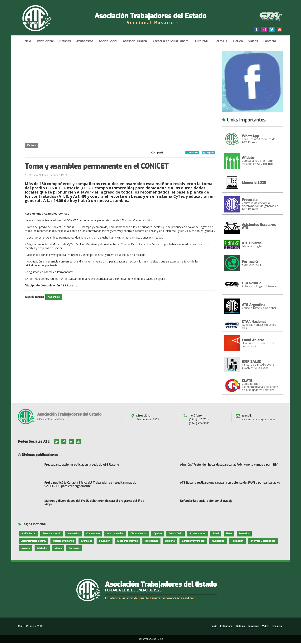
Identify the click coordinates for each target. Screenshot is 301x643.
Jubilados (42, 548)
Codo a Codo (175, 533)
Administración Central (33, 540)
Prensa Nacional (51, 533)
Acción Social (108, 43)
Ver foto (31, 145)
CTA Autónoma (138, 533)
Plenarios (244, 533)
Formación (237, 540)
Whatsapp (192, 152)
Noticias (65, 43)
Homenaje (74, 548)
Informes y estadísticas (263, 540)
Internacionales (115, 533)
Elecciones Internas (127, 540)
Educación (104, 540)
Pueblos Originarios (63, 540)
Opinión (158, 533)
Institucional (45, 43)
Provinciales (151, 540)
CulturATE (202, 43)
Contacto (269, 43)
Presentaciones (197, 533)
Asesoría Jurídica (135, 43)
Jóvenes (25, 548)
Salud (216, 533)
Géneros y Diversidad (193, 540)
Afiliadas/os (84, 43)
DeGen (238, 43)
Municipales (218, 540)
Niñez (229, 533)
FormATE (221, 43)
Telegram (208, 152)
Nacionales (54, 297)
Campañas (253, 626)
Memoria (170, 540)
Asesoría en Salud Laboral (170, 43)
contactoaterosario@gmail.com (258, 419)
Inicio (27, 43)
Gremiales (86, 540)
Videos (253, 43)
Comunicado (93, 533)
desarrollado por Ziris (150, 639)
